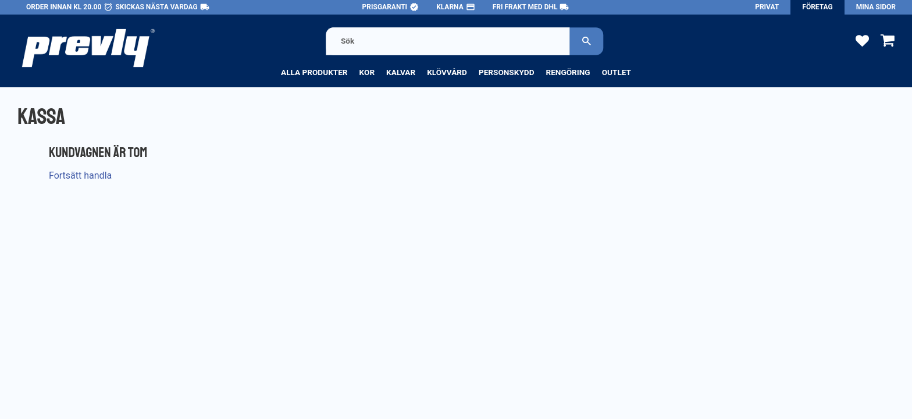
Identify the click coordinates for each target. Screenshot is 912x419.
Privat (767, 7)
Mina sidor (876, 7)
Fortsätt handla (80, 175)
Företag (817, 7)
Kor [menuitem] (367, 72)
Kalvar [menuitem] (400, 72)
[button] (862, 40)
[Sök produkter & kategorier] (448, 41)
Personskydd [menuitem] (507, 72)
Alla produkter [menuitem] (314, 72)
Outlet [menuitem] (616, 72)
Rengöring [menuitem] (568, 72)
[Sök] (586, 41)
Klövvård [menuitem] (447, 72)
